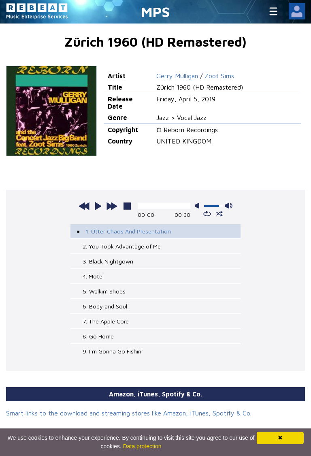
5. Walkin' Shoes (104, 291)
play (98, 206)
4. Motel (93, 276)
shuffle (219, 213)
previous (84, 206)
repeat (207, 213)
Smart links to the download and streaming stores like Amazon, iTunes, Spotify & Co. (128, 413)
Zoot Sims (219, 75)
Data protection (142, 446)
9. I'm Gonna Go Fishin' (113, 351)
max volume (228, 206)
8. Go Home (98, 336)
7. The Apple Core (106, 321)
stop (127, 206)
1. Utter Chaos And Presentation (128, 231)
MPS (155, 11)
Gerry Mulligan (177, 75)
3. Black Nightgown (108, 261)
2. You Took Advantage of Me (122, 246)
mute (198, 206)
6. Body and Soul (105, 306)
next (111, 206)
